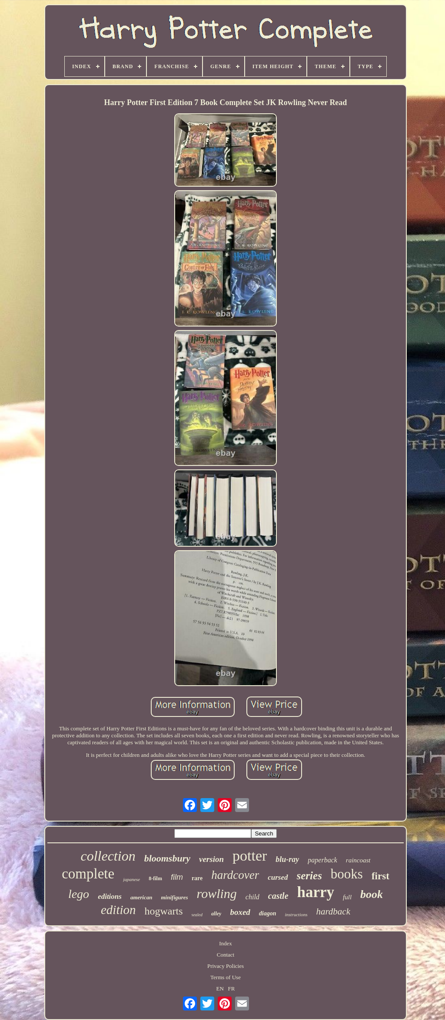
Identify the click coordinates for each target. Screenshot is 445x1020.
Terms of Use (225, 977)
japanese (131, 879)
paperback (322, 860)
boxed (240, 912)
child (252, 897)
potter (249, 856)
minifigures (174, 897)
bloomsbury (167, 858)
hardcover (235, 874)
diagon (267, 913)
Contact (225, 954)
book (371, 894)
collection (107, 856)
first (380, 876)
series (309, 875)
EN (220, 988)
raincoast (358, 860)
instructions (296, 914)
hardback (333, 911)
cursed (278, 877)
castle (278, 896)
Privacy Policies (225, 966)
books (347, 873)
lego (78, 894)
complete (88, 873)
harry (316, 892)
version (211, 859)
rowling (217, 893)
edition (118, 910)
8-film (155, 878)
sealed (197, 914)
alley (216, 914)
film (177, 877)
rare (197, 878)
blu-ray (287, 859)
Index (225, 943)
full (347, 897)
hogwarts (164, 911)
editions (110, 896)
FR (231, 988)
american (141, 897)
